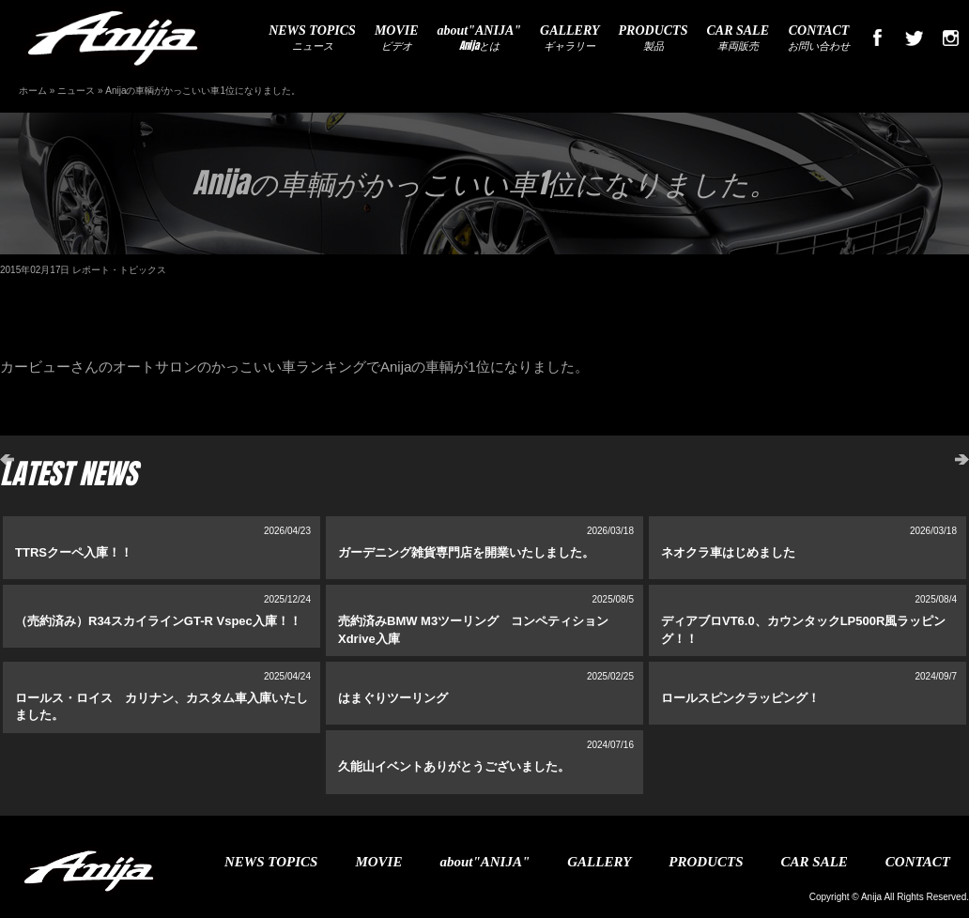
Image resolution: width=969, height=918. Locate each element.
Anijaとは (479, 38)
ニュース (312, 38)
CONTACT (917, 861)
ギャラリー (570, 38)
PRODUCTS (706, 861)
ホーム (33, 90)
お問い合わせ (819, 38)
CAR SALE (814, 861)
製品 (653, 38)
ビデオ (397, 38)
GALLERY (599, 861)
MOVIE (378, 861)
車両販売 (737, 38)
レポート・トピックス (119, 270)
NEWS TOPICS (270, 861)
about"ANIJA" (484, 861)
